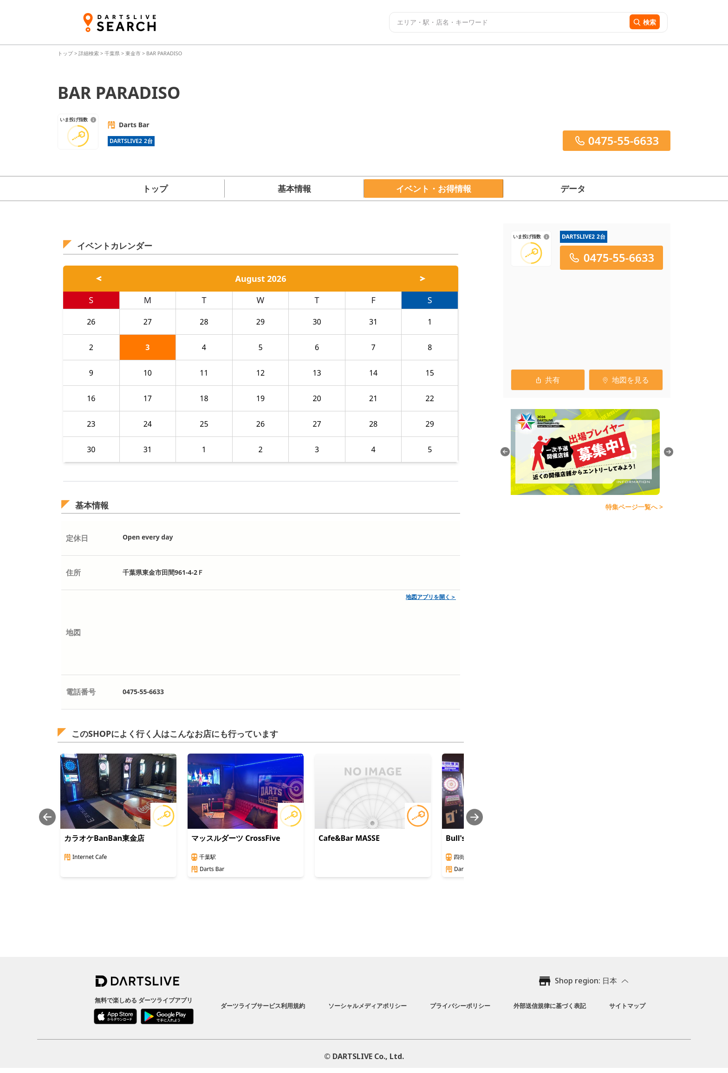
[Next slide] (474, 817)
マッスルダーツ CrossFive (235, 838)
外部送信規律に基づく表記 (550, 1005)
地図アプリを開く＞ (431, 597)
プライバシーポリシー (460, 1005)
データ (572, 188)
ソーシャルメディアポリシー (367, 1005)
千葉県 (112, 53)
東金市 (133, 53)
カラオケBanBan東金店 (104, 838)
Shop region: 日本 (586, 980)
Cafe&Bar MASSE (349, 838)
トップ (66, 53)
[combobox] (508, 22)
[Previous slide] (47, 817)
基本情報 (294, 188)
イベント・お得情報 (433, 188)
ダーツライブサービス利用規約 (263, 1005)
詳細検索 (89, 53)
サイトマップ (627, 1005)
